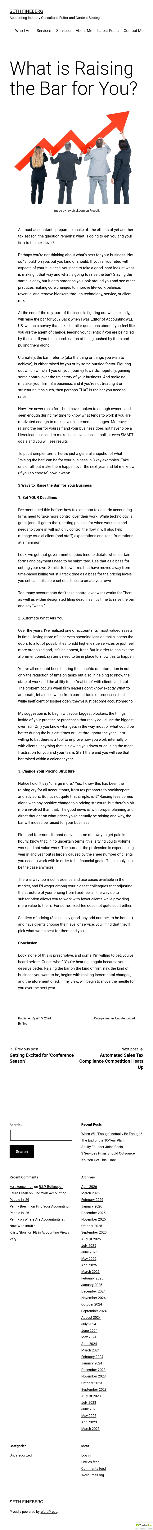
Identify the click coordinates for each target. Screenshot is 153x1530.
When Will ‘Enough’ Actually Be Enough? (111, 1134)
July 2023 (88, 1402)
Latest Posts (108, 30)
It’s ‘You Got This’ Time (98, 1160)
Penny (14, 1219)
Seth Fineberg (26, 11)
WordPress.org (92, 1475)
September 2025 (94, 1232)
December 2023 (93, 1370)
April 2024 (89, 1344)
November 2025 (93, 1219)
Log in (86, 1455)
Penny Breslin (20, 1206)
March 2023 (90, 1429)
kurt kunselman (21, 1187)
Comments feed (93, 1468)
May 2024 (89, 1337)
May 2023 (89, 1416)
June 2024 (89, 1330)
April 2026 (89, 1187)
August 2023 (91, 1396)
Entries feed (90, 1462)
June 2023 (89, 1409)
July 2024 (88, 1324)
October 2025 (91, 1226)
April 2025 (89, 1265)
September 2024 (94, 1311)
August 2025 (91, 1239)
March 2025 (90, 1272)
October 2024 (91, 1304)
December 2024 (93, 1291)
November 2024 (93, 1298)
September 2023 (94, 1389)
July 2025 (88, 1246)
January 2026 (91, 1206)
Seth (25, 1023)
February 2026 (92, 1200)
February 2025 (92, 1278)
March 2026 (90, 1193)
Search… (16, 1125)
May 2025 (89, 1259)
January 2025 (91, 1285)
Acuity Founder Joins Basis (102, 1147)
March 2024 (90, 1350)
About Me (84, 30)
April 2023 (89, 1422)
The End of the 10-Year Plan (102, 1140)
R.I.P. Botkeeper (51, 1187)
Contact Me (133, 30)
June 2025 (89, 1252)
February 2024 (92, 1357)
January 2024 (91, 1363)
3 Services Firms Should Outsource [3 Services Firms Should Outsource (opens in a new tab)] (108, 1153)
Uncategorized (125, 1018)
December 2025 (93, 1213)
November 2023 (93, 1376)
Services (44, 30)
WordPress (49, 1512)
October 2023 (91, 1383)
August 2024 (91, 1317)
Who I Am (23, 30)
